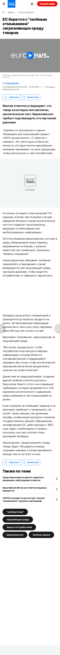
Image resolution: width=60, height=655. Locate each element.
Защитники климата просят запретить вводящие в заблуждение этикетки (23, 479)
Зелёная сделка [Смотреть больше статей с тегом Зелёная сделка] (41, 534)
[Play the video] (30, 55)
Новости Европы (26, 12)
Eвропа (11, 12)
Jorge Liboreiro (12, 83)
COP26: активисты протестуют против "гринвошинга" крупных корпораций (23, 499)
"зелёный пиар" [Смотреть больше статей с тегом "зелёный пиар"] (15, 511)
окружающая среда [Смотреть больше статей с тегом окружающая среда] (18, 519)
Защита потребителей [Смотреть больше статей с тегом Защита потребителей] (19, 527)
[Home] (3, 12)
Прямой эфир (47, 3)
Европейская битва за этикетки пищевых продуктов (25, 489)
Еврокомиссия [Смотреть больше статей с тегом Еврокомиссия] (15, 534)
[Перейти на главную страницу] (11, 4)
